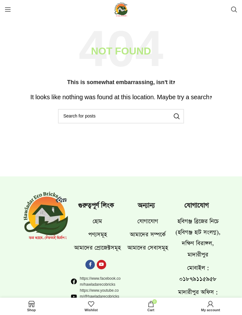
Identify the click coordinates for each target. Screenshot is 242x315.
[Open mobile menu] (8, 9)
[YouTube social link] (101, 264)
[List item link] (96, 221)
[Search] (234, 9)
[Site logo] (121, 10)
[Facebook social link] (90, 264)
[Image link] (45, 216)
